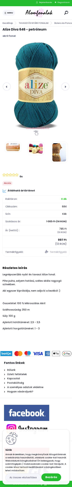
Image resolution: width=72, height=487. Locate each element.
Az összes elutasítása (23, 477)
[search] (66, 12)
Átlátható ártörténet (19, 191)
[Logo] (39, 13)
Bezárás (51, 477)
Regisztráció (63, 2)
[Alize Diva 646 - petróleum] (36, 87)
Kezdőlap (8, 23)
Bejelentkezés (45, 2)
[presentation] (7, 86)
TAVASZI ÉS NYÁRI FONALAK (34, 23)
